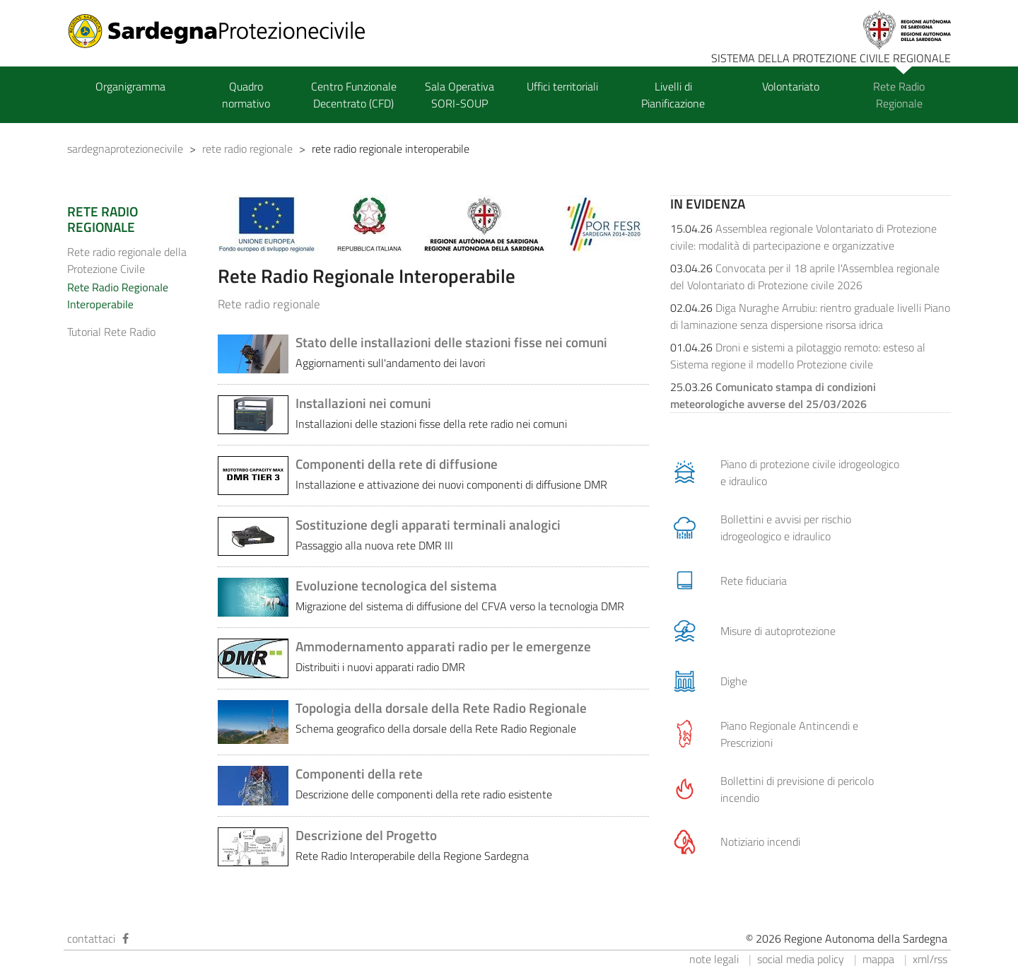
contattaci (91, 938)
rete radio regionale (247, 148)
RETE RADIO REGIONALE (102, 219)
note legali (714, 958)
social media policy (800, 958)
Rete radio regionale (269, 304)
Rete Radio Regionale (899, 95)
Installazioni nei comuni (363, 403)
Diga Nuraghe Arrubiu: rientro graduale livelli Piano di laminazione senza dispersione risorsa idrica (810, 316)
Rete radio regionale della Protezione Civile (127, 260)
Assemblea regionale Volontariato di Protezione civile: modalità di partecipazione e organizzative (803, 237)
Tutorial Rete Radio (111, 331)
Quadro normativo (246, 95)
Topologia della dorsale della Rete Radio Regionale (441, 708)
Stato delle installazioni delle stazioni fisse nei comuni (451, 342)
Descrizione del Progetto (366, 835)
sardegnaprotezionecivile (125, 148)
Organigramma (130, 86)
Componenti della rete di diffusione (397, 464)
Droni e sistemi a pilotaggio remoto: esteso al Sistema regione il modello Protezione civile (797, 356)
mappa (878, 958)
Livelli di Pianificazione (673, 95)
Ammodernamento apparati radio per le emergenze (443, 646)
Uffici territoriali (562, 86)
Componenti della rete (359, 774)
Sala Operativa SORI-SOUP (459, 95)
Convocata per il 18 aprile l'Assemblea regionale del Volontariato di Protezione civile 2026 (805, 276)
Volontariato (790, 86)
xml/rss (930, 958)
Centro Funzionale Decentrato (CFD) (354, 95)
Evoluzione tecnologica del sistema (396, 585)
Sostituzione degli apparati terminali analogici (428, 525)
